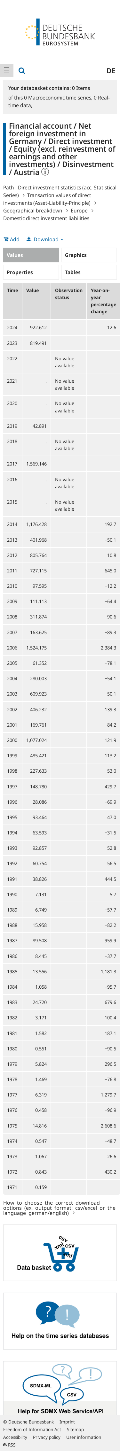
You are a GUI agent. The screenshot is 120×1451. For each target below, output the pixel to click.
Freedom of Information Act (32, 1429)
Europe (79, 210)
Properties (20, 272)
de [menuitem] (111, 70)
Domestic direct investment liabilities (46, 218)
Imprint (67, 1422)
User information (83, 1437)
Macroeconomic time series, (59, 97)
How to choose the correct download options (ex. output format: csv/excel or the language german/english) (59, 1207)
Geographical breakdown (32, 210)
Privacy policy (46, 1437)
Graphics (76, 255)
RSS (9, 1445)
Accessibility (15, 1437)
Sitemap (75, 1429)
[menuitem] (6, 70)
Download (46, 239)
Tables (73, 272)
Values (15, 255)
